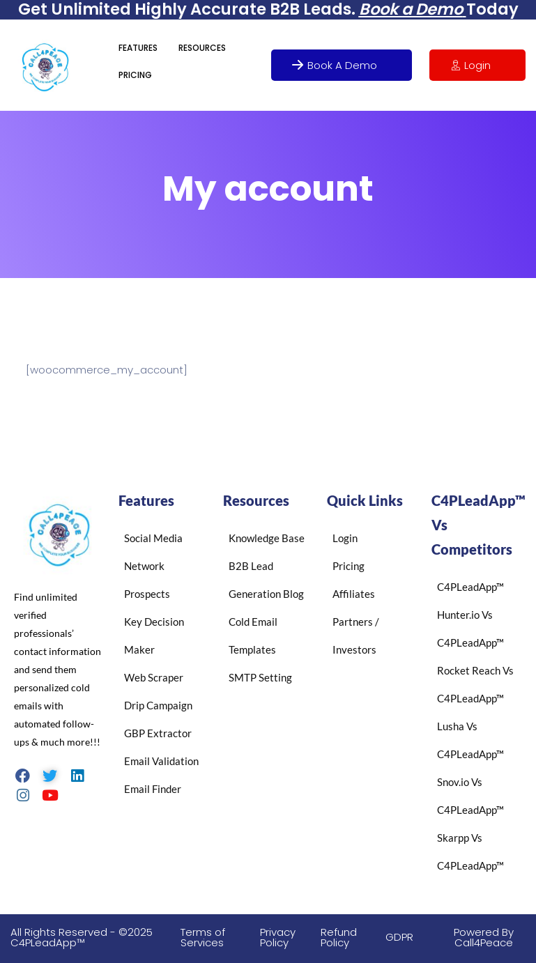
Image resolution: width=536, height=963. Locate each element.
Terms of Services (203, 937)
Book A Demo (334, 65)
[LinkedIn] (77, 775)
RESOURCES (202, 48)
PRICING (135, 75)
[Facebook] (22, 775)
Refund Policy (339, 937)
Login (470, 65)
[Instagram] (22, 794)
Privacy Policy (278, 937)
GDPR (399, 937)
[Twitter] (50, 775)
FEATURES (138, 48)
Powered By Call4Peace (484, 937)
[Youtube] (50, 794)
